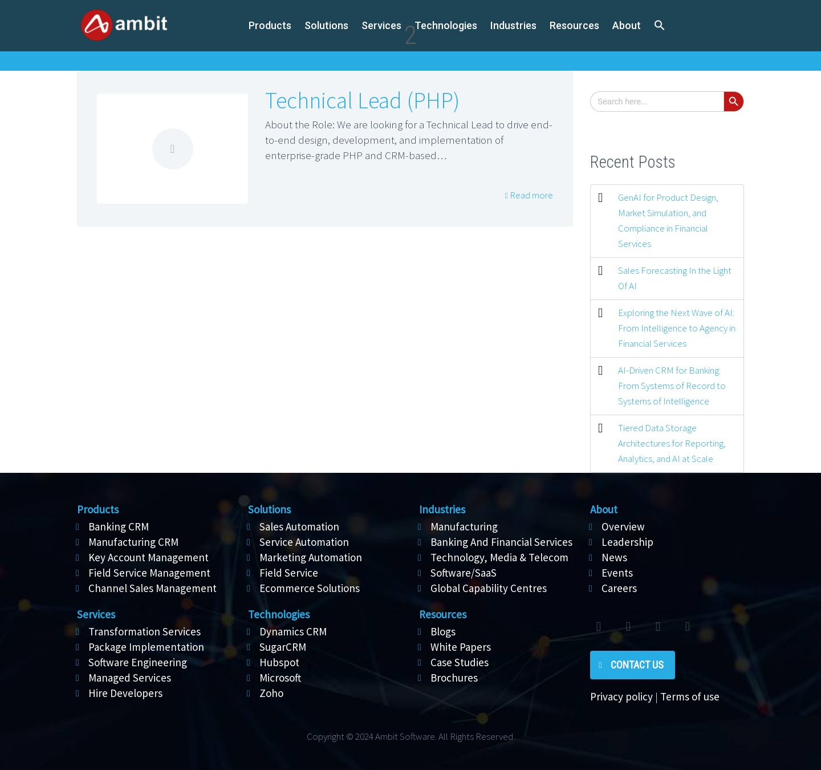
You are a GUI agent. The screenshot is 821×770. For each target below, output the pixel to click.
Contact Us (637, 665)
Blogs (443, 631)
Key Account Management (148, 557)
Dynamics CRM (293, 631)
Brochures (454, 677)
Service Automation (304, 542)
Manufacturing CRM (133, 542)
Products (270, 25)
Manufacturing (464, 526)
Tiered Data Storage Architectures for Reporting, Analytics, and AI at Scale (672, 443)
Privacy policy (621, 696)
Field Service (288, 572)
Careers (619, 588)
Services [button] (381, 25)
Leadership (627, 542)
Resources (574, 25)
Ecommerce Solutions (309, 588)
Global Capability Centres (488, 588)
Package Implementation (146, 647)
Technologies (445, 25)
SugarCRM (282, 647)
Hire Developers (125, 693)
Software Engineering (137, 662)
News (614, 557)
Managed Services (129, 677)
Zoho (271, 693)
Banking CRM (118, 526)
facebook (628, 627)
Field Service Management (149, 572)
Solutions (269, 509)
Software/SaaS (463, 572)
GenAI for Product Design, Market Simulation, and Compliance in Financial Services (668, 220)
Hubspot (279, 662)
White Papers (460, 647)
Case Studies (459, 662)
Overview (623, 526)
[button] (659, 26)
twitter (598, 627)
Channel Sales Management (152, 588)
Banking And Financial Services (501, 542)
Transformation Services (144, 631)
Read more (530, 195)
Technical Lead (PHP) (362, 100)
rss (687, 627)
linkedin (657, 627)
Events (617, 572)
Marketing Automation (310, 557)
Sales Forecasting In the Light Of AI (674, 278)
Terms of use (690, 696)
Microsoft (280, 677)
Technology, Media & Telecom (499, 557)
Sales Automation (299, 526)
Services (96, 614)
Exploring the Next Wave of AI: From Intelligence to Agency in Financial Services (676, 328)
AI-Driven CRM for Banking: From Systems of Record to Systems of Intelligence (672, 385)
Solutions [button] (326, 25)
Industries (513, 25)
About (626, 25)
